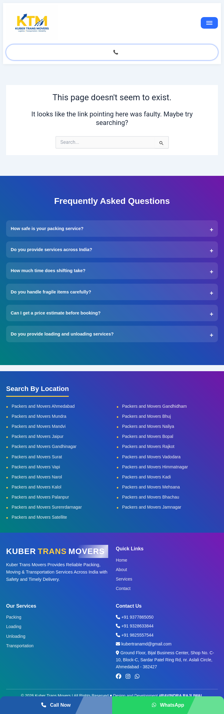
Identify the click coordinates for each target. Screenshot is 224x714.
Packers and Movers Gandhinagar (44, 446)
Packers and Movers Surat (37, 456)
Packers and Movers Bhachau (150, 497)
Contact (123, 588)
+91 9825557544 (134, 635)
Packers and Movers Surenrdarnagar (47, 507)
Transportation (20, 645)
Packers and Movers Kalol (36, 487)
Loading (13, 626)
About (121, 569)
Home (121, 560)
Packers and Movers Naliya (148, 426)
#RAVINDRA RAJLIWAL (181, 695)
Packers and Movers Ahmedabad (43, 406)
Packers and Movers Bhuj (146, 416)
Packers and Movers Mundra (39, 416)
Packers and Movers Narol (37, 476)
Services (124, 579)
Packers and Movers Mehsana (151, 487)
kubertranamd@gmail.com (143, 643)
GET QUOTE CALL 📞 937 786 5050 (112, 52)
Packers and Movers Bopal (147, 436)
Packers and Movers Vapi (36, 466)
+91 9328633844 (134, 625)
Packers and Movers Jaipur (38, 436)
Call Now (56, 705)
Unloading (15, 636)
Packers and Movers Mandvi (39, 426)
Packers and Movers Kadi (146, 476)
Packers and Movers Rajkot (148, 446)
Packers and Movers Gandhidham (154, 406)
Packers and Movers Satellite (39, 517)
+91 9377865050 (134, 617)
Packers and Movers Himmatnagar (155, 466)
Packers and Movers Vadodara (151, 456)
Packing (13, 617)
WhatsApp (168, 705)
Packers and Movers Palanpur (40, 497)
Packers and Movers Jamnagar (152, 507)
